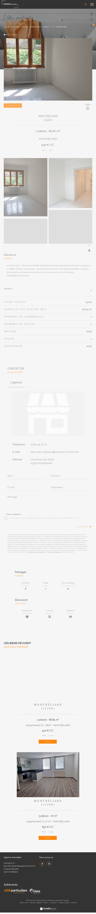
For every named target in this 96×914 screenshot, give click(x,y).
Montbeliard (35, 27)
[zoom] (25, 215)
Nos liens (53, 904)
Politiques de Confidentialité (37, 552)
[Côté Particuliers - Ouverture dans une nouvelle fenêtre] (16, 892)
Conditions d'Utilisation (54, 552)
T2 (52, 27)
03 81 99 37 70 (38, 444)
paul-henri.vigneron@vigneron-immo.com (54, 451)
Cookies (74, 904)
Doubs (25, 27)
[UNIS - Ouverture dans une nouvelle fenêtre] (35, 892)
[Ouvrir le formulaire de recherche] (78, 4)
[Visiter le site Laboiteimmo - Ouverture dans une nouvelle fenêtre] (48, 908)
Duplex (46, 27)
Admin (46, 904)
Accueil (7, 27)
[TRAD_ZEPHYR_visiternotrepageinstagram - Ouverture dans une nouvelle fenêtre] (48, 864)
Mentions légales (36, 904)
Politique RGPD (64, 904)
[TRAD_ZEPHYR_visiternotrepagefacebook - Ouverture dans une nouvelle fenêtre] (41, 864)
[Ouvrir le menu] (92, 4)
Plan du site (24, 904)
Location (16, 27)
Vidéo (87, 105)
